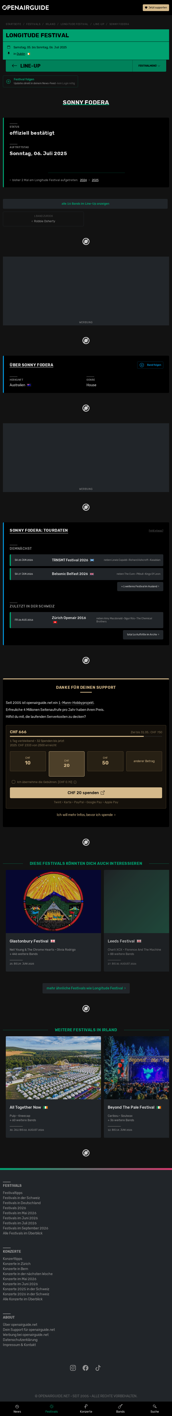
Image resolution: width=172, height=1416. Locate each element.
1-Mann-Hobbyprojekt (75, 703)
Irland (50, 24)
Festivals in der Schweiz (21, 1193)
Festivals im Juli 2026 (20, 1218)
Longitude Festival (74, 24)
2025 (95, 180)
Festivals (33, 24)
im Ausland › (140, 586)
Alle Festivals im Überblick (23, 1228)
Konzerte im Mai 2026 (19, 1274)
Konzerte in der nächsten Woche (28, 1269)
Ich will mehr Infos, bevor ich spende (85, 810)
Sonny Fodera (119, 24)
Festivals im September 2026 (25, 1223)
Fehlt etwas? (156, 531)
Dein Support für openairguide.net (29, 1325)
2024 (83, 180)
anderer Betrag (144, 761)
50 (105, 761)
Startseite (13, 24)
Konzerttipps (12, 1254)
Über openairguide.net (20, 1320)
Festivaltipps (12, 1188)
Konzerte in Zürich (17, 1259)
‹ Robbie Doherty (43, 219)
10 (28, 761)
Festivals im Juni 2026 (20, 1213)
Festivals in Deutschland (22, 1198)
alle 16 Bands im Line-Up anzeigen (85, 203)
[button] (149, 66)
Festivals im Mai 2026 (19, 1208)
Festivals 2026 (14, 1203)
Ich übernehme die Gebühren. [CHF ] (44, 777)
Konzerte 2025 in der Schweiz (26, 1284)
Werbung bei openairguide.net (26, 1330)
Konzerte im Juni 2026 (20, 1279)
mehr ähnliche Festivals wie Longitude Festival (85, 983)
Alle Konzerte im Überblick (23, 1294)
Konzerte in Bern (15, 1264)
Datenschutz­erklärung (20, 1335)
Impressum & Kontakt (19, 1340)
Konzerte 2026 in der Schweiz (26, 1289)
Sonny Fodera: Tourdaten (39, 530)
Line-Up (98, 24)
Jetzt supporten (156, 8)
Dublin (21, 54)
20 (67, 761)
